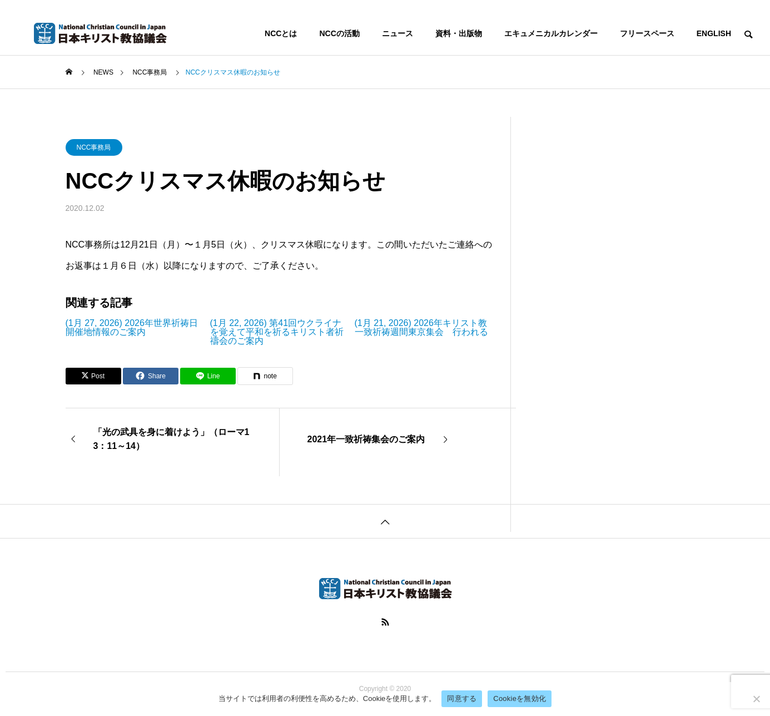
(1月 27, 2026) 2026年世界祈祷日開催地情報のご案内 (132, 328)
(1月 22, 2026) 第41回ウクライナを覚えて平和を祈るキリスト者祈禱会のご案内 (277, 332)
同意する (461, 698)
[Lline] (208, 376)
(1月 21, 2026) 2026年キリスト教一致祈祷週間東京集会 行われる (421, 328)
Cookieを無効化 (519, 698)
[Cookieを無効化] (756, 698)
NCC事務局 (94, 147)
